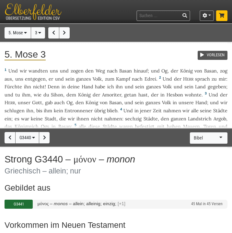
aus (8, 79)
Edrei (150, 79)
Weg (100, 71)
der (154, 95)
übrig (100, 110)
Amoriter (111, 95)
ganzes (83, 79)
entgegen (35, 79)
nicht (39, 86)
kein (58, 110)
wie (37, 95)
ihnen (82, 119)
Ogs (45, 126)
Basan (125, 71)
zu (214, 79)
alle (195, 110)
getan (130, 95)
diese (94, 126)
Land (200, 86)
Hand (87, 86)
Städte (220, 110)
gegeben (217, 86)
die (62, 119)
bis (39, 110)
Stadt (50, 119)
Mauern (191, 126)
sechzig (133, 119)
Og (164, 71)
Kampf (123, 79)
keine (37, 119)
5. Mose (17, 33)
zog (223, 71)
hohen (174, 126)
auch (59, 102)
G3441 (19, 204)
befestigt (145, 126)
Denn (54, 86)
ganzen (178, 119)
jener (145, 110)
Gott (37, 102)
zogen (77, 71)
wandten (38, 71)
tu (17, 95)
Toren (209, 126)
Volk (97, 79)
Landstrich (200, 119)
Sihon (57, 95)
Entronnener (78, 110)
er (51, 79)
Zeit (157, 110)
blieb (112, 110)
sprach (202, 79)
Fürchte (13, 86)
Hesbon (175, 95)
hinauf (141, 71)
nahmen (172, 110)
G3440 (27, 137)
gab (48, 102)
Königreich (27, 126)
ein (8, 119)
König (186, 71)
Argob (220, 119)
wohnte (193, 95)
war (25, 119)
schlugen (15, 110)
